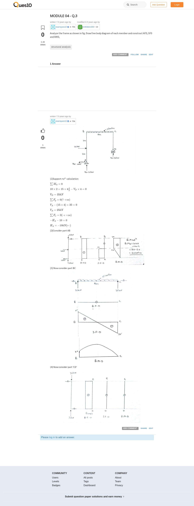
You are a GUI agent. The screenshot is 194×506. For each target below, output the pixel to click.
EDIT (151, 54)
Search (132, 4)
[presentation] (64, 178)
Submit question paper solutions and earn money (94, 496)
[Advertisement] (102, 89)
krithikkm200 (88, 27)
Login (177, 4)
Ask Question (158, 4)
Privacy (119, 485)
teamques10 (61, 27)
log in (52, 437)
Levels (55, 481)
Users (55, 477)
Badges (56, 485)
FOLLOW (135, 54)
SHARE (144, 54)
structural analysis (61, 47)
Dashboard (89, 485)
